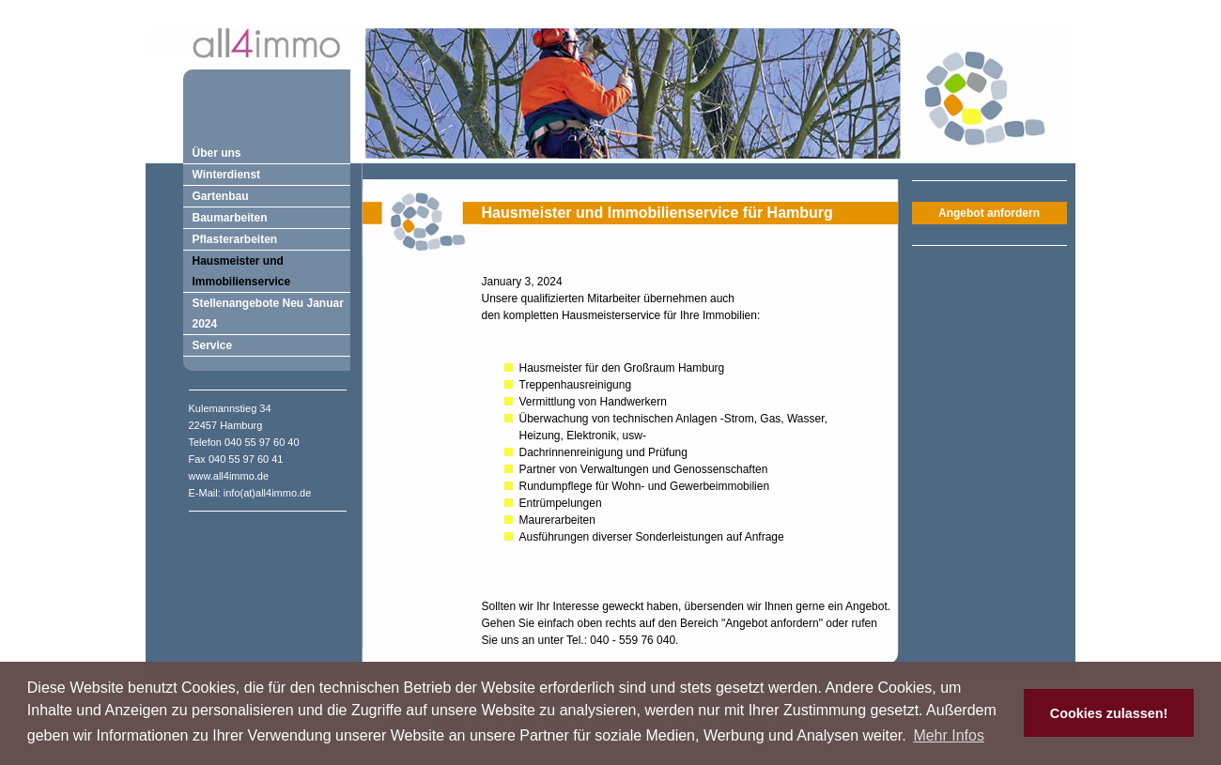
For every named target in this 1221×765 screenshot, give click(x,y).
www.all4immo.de (229, 476)
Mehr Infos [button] (948, 735)
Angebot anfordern (989, 213)
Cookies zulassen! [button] (1109, 713)
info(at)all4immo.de (268, 492)
